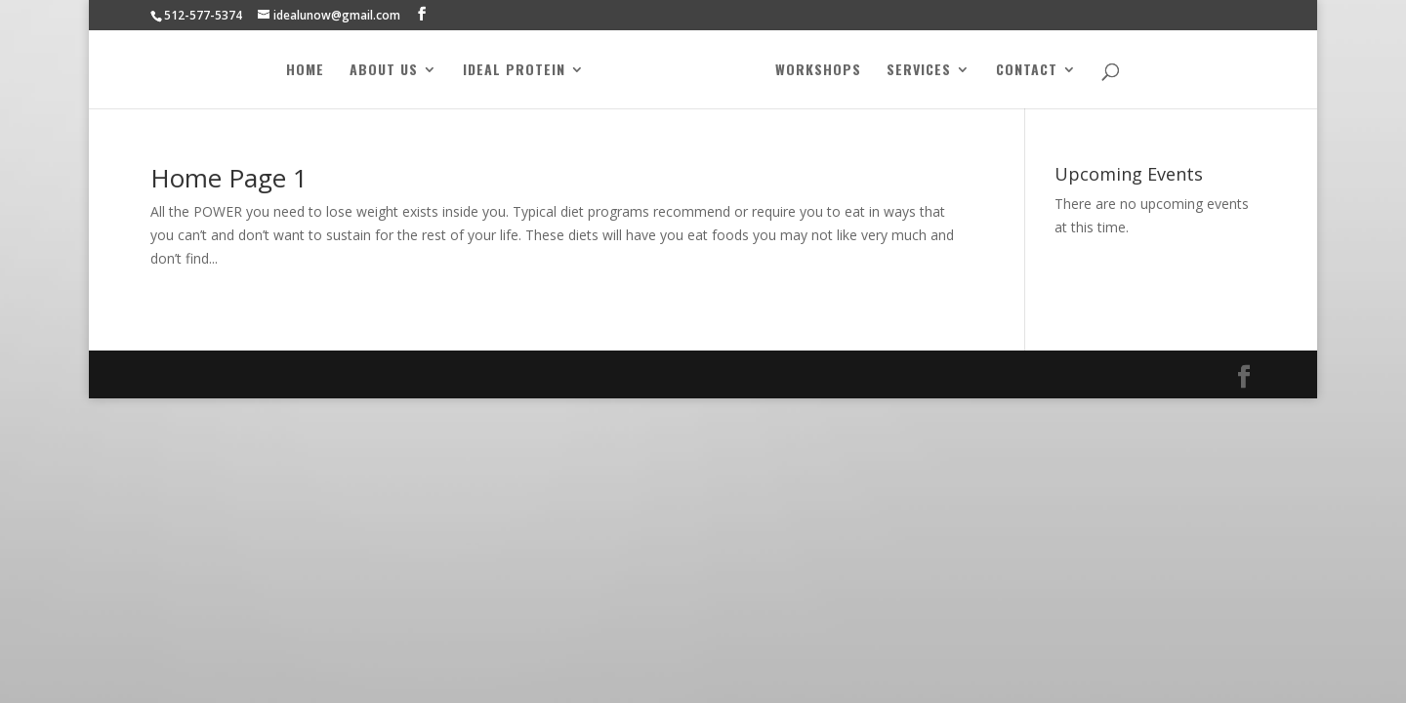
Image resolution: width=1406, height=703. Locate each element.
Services (919, 70)
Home (305, 70)
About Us (384, 70)
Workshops (818, 70)
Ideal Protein (514, 70)
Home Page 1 (229, 177)
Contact (1026, 70)
